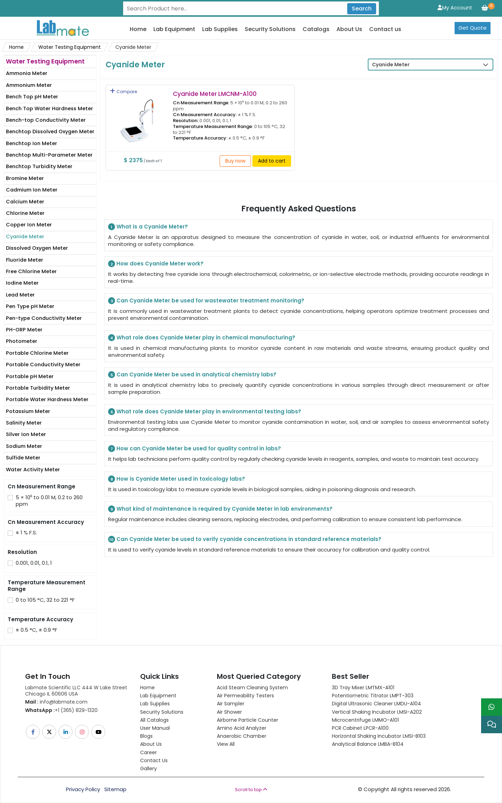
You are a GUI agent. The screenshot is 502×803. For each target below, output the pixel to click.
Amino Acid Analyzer (241, 728)
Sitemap (115, 789)
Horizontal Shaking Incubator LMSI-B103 (379, 736)
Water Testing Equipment (69, 47)
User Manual (155, 728)
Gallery (148, 768)
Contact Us (154, 760)
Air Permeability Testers (245, 695)
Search (362, 9)
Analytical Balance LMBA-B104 (368, 744)
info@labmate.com (56, 701)
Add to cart (272, 160)
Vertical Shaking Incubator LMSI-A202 (377, 712)
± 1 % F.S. (26, 532)
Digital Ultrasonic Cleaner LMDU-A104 (376, 703)
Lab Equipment (174, 29)
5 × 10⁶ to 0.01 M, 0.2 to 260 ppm (49, 501)
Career (148, 752)
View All (226, 744)
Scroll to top (251, 789)
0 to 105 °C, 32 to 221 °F (45, 599)
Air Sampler (230, 703)
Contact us (385, 29)
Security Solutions (270, 29)
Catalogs (316, 29)
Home (138, 29)
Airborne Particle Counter (247, 720)
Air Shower (229, 712)
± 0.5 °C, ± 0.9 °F (36, 629)
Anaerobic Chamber (241, 736)
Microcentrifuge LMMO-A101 (365, 720)
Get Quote (472, 27)
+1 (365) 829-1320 (61, 710)
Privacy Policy (83, 789)
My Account (455, 7)
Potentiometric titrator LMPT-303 (372, 695)
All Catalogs (154, 720)
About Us (349, 29)
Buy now (235, 160)
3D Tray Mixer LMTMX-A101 (363, 687)
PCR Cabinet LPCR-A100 (360, 728)
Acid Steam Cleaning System (252, 687)
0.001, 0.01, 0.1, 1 (34, 563)
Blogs (146, 736)
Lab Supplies (220, 29)
